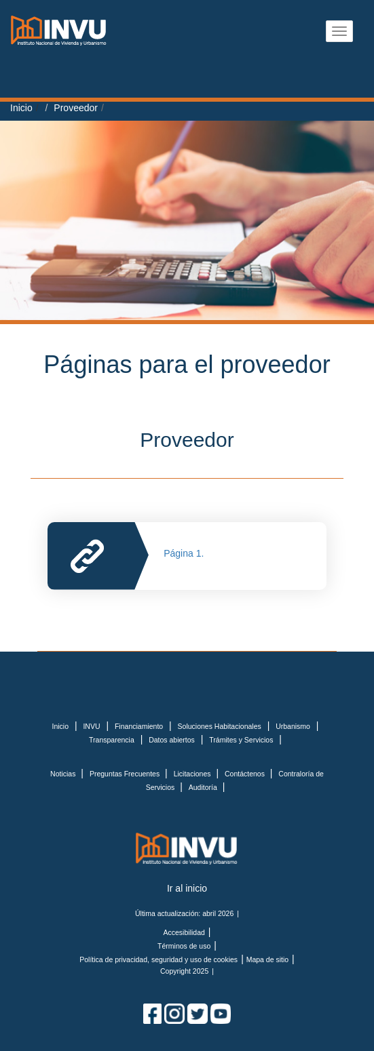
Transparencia (111, 740)
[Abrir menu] (339, 31)
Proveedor (76, 107)
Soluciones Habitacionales (219, 726)
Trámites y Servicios (241, 740)
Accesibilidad (184, 932)
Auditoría (204, 787)
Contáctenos (246, 774)
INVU (91, 726)
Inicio (21, 107)
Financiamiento (139, 726)
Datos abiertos (172, 740)
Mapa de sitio (267, 959)
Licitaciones (193, 774)
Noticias (63, 774)
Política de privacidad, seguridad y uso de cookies (158, 959)
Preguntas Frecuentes (126, 774)
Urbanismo (293, 726)
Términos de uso (183, 946)
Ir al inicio (187, 888)
